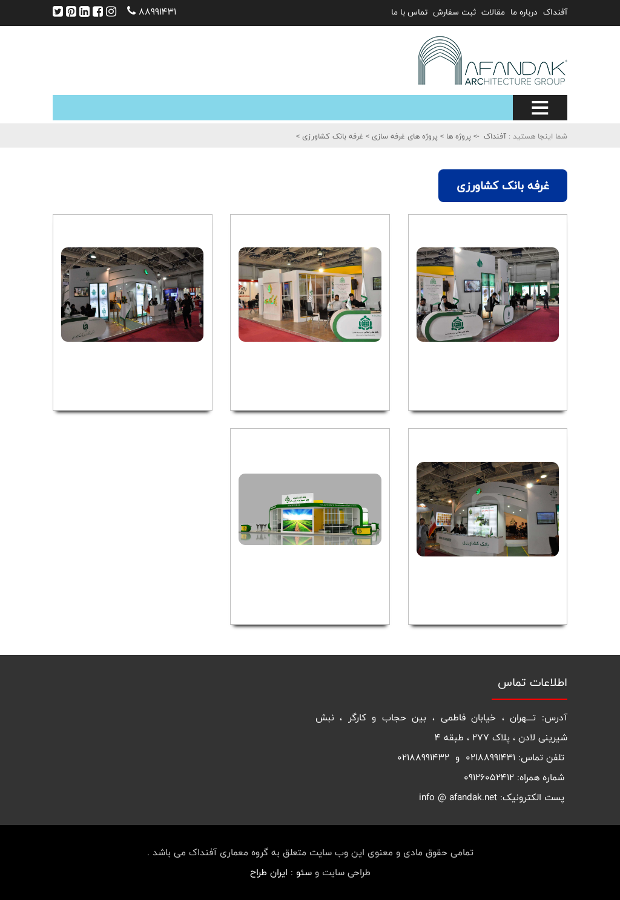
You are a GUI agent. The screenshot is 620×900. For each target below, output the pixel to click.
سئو (304, 872)
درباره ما (524, 12)
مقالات (493, 12)
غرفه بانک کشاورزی (331, 136)
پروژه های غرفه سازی (403, 136)
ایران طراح (269, 872)
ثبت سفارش (454, 12)
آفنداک (555, 12)
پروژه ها (457, 136)
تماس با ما (409, 12)
